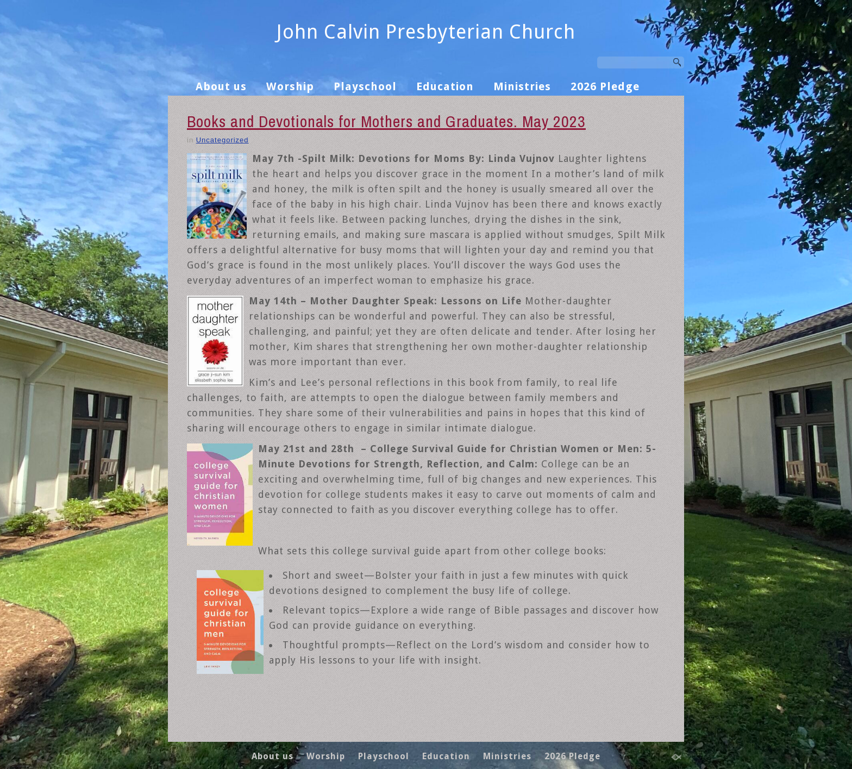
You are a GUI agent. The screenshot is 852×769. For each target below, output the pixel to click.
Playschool (365, 86)
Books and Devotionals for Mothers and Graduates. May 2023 (386, 121)
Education (445, 86)
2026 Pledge (605, 86)
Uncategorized (222, 140)
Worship (290, 86)
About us (221, 86)
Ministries (522, 86)
